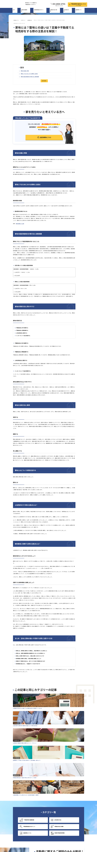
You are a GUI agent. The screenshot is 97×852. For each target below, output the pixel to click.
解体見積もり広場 (20, 224)
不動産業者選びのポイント (40, 10)
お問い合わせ (85, 846)
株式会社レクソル (17, 19)
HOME (14, 10)
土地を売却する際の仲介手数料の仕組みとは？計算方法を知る (48, 709)
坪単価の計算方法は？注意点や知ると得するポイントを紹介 (48, 729)
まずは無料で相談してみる (59, 801)
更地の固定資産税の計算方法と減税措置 (30, 76)
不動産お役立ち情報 (54, 10)
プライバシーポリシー (69, 846)
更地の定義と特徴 (25, 70)
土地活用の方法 (67, 10)
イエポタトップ (26, 19)
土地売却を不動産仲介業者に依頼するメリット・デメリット (72, 709)
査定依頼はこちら (45, 136)
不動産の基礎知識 (25, 10)
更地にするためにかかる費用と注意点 (29, 73)
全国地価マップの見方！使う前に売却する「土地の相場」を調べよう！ (23, 729)
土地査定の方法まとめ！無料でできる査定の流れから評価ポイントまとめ (23, 709)
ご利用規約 (61, 846)
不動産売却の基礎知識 (29, 757)
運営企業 (78, 846)
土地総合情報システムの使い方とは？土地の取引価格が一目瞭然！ (72, 729)
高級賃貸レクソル (80, 10)
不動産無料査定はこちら (79, 3)
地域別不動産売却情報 (59, 770)
